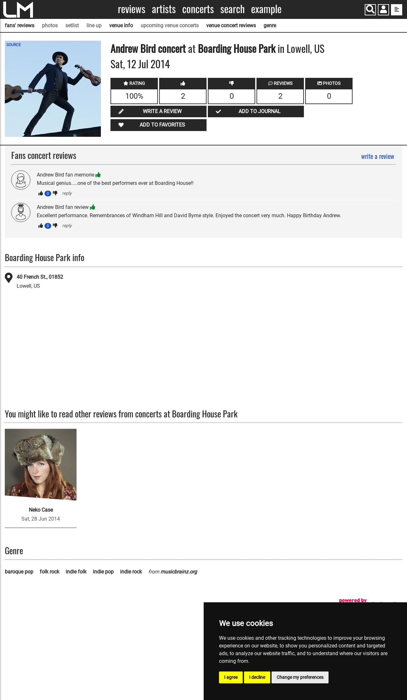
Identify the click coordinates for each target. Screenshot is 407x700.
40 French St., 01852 (40, 277)
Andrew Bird (133, 48)
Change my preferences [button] (300, 677)
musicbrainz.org (178, 572)
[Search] (370, 9)
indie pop (103, 572)
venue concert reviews (231, 25)
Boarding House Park (236, 48)
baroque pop (19, 572)
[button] (383, 10)
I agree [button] (231, 677)
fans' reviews (19, 25)
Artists (164, 9)
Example (266, 9)
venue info (121, 25)
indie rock (131, 572)
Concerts (198, 9)
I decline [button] (257, 677)
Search (232, 9)
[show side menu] (396, 9)
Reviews (131, 9)
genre (270, 25)
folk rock (49, 572)
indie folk (76, 572)
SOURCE (13, 45)
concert (171, 48)
